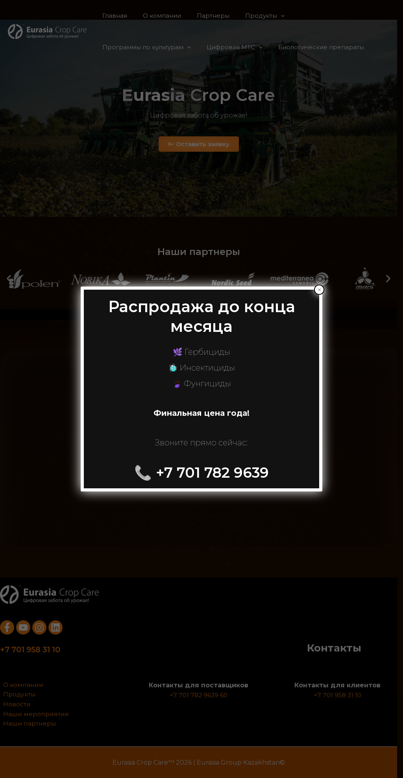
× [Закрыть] (319, 290)
